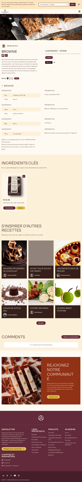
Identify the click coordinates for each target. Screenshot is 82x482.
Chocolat (51, 432)
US (54, 62)
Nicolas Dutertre (65, 275)
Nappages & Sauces (54, 450)
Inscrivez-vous (53, 397)
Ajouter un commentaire (70, 337)
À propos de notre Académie (70, 444)
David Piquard (38, 312)
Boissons (51, 455)
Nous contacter (36, 447)
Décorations (52, 447)
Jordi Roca (37, 275)
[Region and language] (54, 4)
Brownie (49, 57)
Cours (67, 432)
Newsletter (35, 450)
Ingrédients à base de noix (55, 438)
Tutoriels (67, 440)
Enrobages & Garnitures (55, 442)
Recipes (4, 15)
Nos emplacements (71, 438)
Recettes (34, 434)
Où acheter (35, 452)
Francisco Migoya (12, 315)
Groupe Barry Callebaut (39, 445)
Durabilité (35, 439)
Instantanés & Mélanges (55, 452)
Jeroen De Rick (12, 46)
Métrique (48, 62)
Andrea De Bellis (12, 275)
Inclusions (51, 445)
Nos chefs (68, 435)
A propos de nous (37, 442)
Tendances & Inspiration (39, 437)
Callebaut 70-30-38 (19, 95)
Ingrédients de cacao (54, 435)
